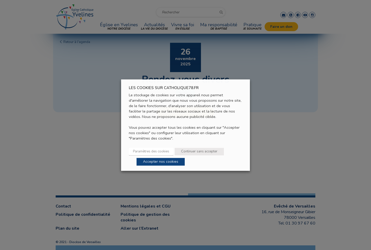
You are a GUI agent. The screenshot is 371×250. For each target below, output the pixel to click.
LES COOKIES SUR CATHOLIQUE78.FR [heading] (164, 88)
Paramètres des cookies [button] (151, 151)
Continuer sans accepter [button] (199, 151)
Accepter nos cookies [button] (160, 161)
